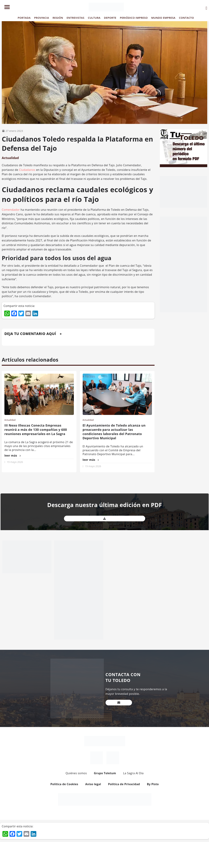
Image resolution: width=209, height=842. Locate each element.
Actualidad (10, 158)
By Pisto (153, 784)
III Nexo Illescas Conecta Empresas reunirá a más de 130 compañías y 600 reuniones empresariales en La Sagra (35, 429)
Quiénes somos (76, 773)
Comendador (11, 210)
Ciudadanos (27, 170)
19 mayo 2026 (15, 462)
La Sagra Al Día (133, 773)
